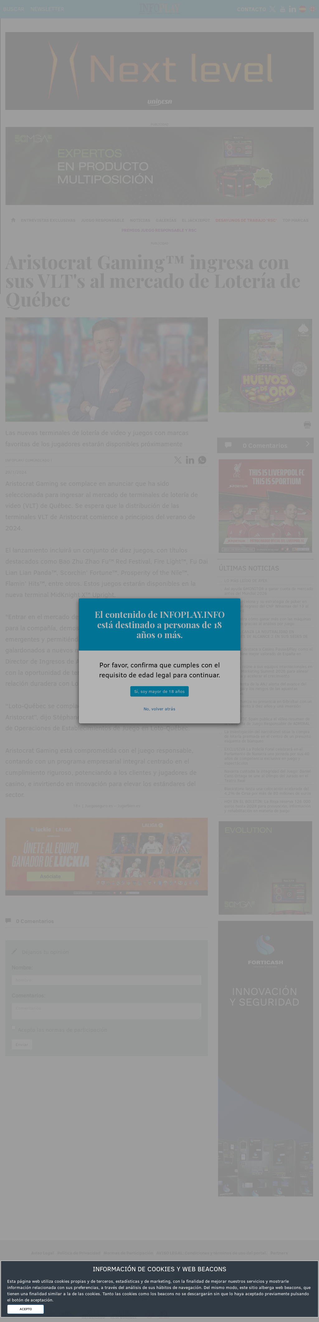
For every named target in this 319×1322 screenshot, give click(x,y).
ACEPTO (26, 1308)
